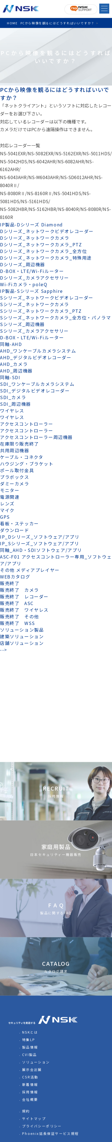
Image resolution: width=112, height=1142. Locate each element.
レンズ (7, 503)
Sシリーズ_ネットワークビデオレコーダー (46, 297)
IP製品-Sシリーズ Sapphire (31, 291)
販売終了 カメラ (22, 589)
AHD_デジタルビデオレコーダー (36, 357)
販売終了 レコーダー (27, 596)
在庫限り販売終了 (19, 443)
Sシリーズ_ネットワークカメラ (34, 304)
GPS (5, 516)
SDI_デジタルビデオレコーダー (35, 390)
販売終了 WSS (17, 623)
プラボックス (14, 477)
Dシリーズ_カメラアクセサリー (34, 277)
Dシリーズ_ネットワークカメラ (34, 237)
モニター (9, 490)
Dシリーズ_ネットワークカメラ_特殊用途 (46, 257)
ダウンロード (14, 530)
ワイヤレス (12, 410)
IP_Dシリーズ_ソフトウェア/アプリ (39, 536)
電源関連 (9, 497)
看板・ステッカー (19, 523)
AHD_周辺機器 (16, 370)
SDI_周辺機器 (15, 404)
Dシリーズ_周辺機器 (22, 264)
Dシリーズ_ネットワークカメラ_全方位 (43, 251)
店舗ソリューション (22, 643)
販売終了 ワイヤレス (24, 609)
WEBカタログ (15, 576)
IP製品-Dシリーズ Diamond (31, 224)
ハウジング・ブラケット (27, 463)
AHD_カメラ (14, 364)
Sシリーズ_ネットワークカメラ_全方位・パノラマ (55, 317)
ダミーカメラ (14, 483)
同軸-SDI (10, 377)
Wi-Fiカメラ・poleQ (23, 284)
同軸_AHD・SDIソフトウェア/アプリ (41, 550)
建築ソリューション (22, 636)
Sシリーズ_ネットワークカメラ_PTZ (41, 311)
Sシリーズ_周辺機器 (22, 324)
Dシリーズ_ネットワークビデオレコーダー (47, 231)
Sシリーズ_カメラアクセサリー (34, 330)
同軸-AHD (11, 344)
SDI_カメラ (13, 397)
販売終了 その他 (19, 616)
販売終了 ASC (17, 603)
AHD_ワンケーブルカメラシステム (38, 350)
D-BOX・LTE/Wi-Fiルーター (32, 271)
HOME (12, 23)
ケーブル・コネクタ (21, 457)
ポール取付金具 (17, 470)
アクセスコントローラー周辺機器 (36, 437)
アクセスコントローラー (26, 423)
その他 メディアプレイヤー (30, 570)
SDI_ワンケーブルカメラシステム (37, 384)
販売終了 (9, 583)
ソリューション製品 (22, 629)
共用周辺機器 (14, 450)
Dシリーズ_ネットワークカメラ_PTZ (41, 244)
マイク (7, 510)
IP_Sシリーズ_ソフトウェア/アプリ (39, 543)
